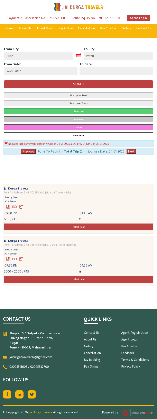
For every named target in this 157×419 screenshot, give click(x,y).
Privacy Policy (130, 366)
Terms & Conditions (135, 360)
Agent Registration (134, 333)
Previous (28, 151)
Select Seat (79, 230)
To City (89, 49)
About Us (25, 28)
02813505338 (56, 18)
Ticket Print (45, 28)
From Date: (12, 64)
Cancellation (86, 28)
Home (9, 28)
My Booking (92, 360)
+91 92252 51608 (108, 18)
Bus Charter (108, 28)
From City (11, 49)
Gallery (126, 28)
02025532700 (39, 367)
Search (78, 84)
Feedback (127, 353)
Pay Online (65, 28)
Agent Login (138, 18)
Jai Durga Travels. (40, 412)
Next (131, 151)
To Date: (86, 64)
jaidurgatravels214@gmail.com (30, 357)
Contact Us (144, 28)
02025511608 (18, 367)
